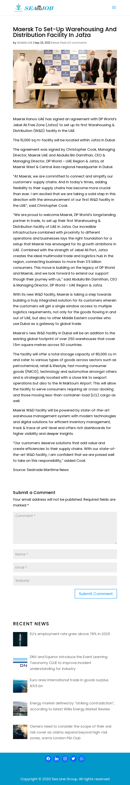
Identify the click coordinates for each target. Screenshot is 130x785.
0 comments (78, 43)
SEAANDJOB (24, 43)
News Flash (59, 43)
